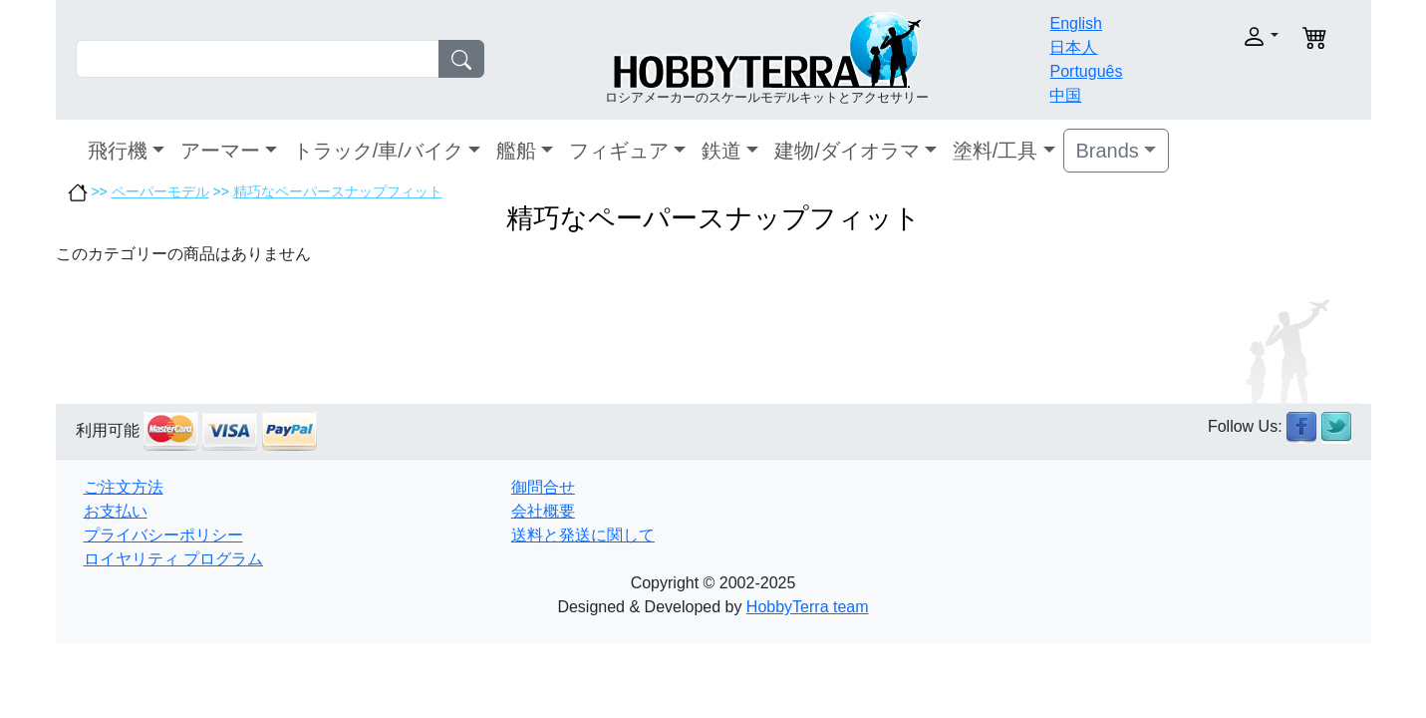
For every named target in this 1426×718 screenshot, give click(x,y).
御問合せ (543, 487)
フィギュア (619, 151)
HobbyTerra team (807, 606)
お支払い (115, 511)
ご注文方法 (123, 487)
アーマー (220, 151)
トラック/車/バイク (378, 151)
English (1075, 23)
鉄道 (721, 151)
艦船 (516, 151)
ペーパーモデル (160, 191)
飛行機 (117, 151)
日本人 (1073, 47)
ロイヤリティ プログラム (173, 558)
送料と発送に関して (583, 535)
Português (1085, 71)
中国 (1065, 95)
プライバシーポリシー (163, 535)
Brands (1107, 151)
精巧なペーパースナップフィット (337, 191)
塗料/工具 (995, 151)
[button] (1218, 36)
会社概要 (543, 511)
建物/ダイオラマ (847, 151)
